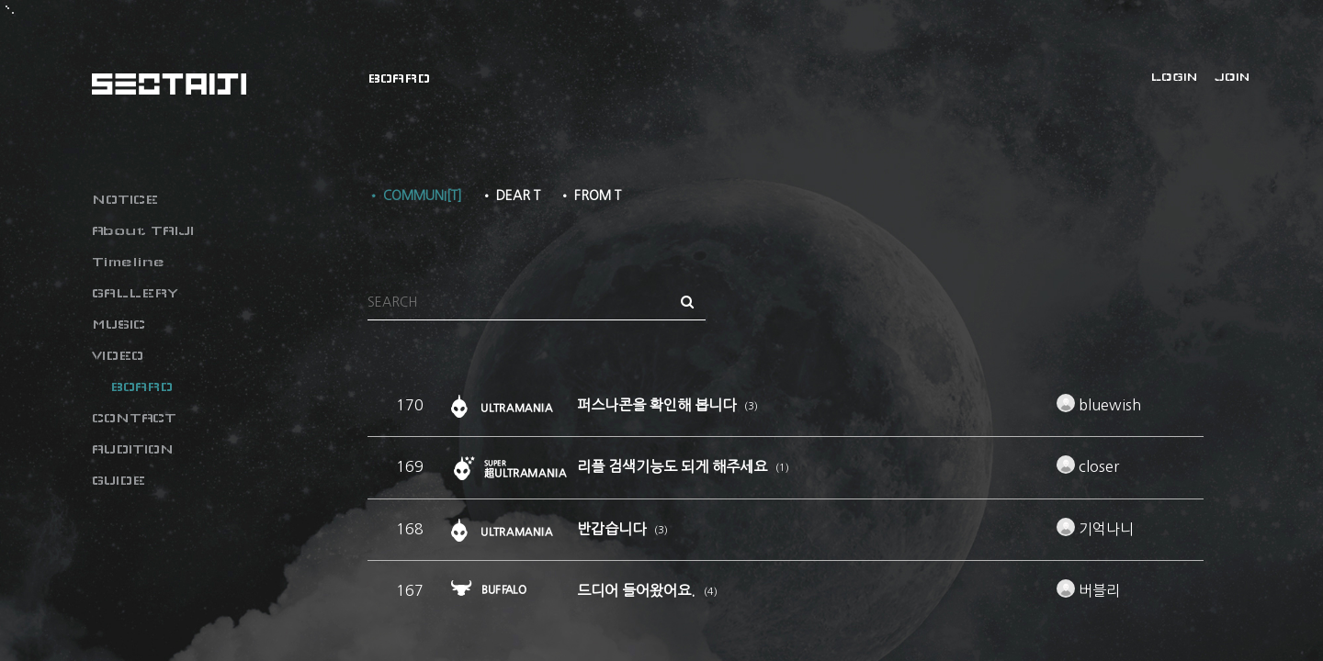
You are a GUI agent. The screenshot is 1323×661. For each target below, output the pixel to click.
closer (1088, 466)
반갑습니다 (613, 528)
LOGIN (1174, 77)
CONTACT (134, 417)
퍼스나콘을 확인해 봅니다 (658, 405)
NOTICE (125, 199)
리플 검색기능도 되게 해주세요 (674, 466)
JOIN (1232, 77)
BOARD (141, 386)
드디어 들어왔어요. (638, 590)
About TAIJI (143, 230)
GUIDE (118, 480)
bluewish (1099, 405)
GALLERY (135, 293)
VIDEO (117, 355)
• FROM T (590, 195)
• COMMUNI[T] (415, 195)
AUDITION (133, 449)
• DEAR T (510, 195)
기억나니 (1095, 528)
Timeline (128, 261)
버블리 (1088, 590)
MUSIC (118, 324)
